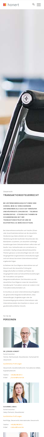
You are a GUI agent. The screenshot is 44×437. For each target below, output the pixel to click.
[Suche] (32, 4)
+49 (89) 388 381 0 (16, 375)
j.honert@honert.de (17, 377)
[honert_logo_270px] (18, 4)
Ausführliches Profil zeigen (12, 364)
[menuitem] (32, 4)
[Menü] (38, 4)
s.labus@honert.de (17, 427)
